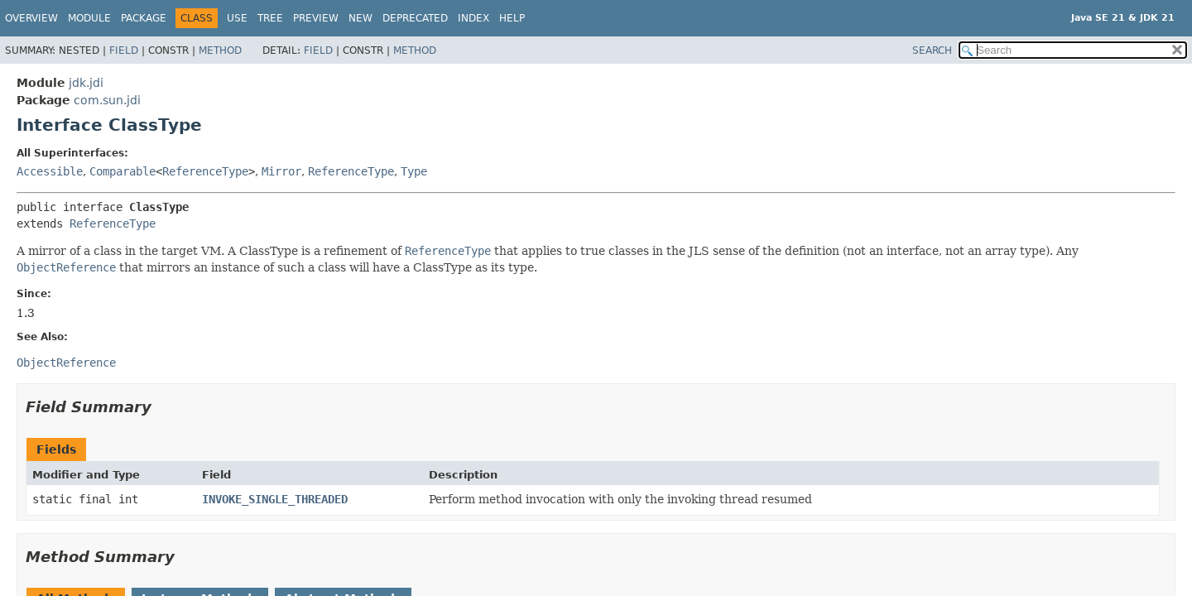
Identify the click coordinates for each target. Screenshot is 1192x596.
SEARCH (932, 50)
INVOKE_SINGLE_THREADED (275, 499)
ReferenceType (205, 171)
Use (237, 18)
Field (123, 50)
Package (143, 18)
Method (220, 50)
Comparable (122, 171)
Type (414, 171)
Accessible (50, 171)
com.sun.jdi (107, 100)
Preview (316, 18)
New (360, 18)
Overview (31, 18)
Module (89, 18)
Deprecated (415, 18)
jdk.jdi (86, 82)
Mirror (281, 171)
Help (512, 18)
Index (473, 18)
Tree (270, 18)
